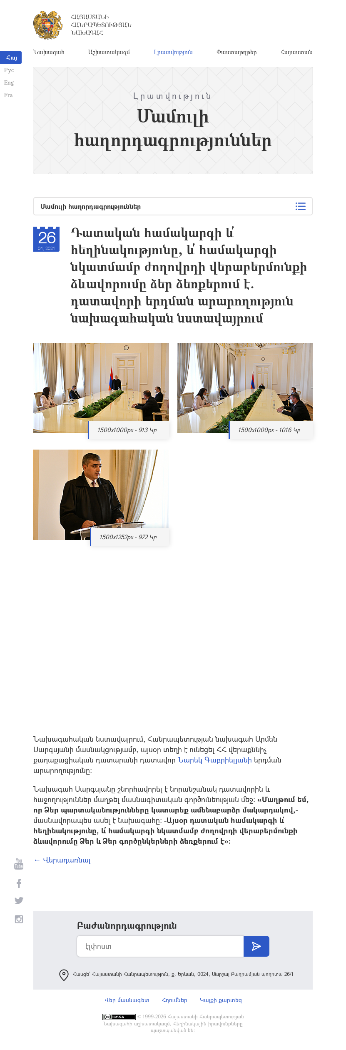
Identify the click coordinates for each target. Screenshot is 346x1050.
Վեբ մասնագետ (127, 1000)
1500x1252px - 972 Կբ (128, 537)
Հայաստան (297, 52)
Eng (9, 82)
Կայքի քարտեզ (221, 1000)
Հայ (11, 57)
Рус (9, 70)
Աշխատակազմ (109, 52)
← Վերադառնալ (62, 860)
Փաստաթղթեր (237, 52)
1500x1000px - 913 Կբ (127, 430)
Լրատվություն (173, 52)
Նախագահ (49, 52)
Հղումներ (174, 1000)
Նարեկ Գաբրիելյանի (215, 760)
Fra (8, 95)
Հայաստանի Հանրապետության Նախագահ (101, 25)
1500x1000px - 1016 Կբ (269, 430)
